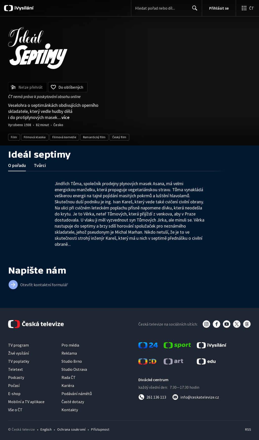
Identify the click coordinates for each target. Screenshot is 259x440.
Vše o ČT (15, 409)
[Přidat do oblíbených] (68, 87)
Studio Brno (71, 361)
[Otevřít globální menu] (247, 8)
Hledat (193, 10)
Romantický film (94, 137)
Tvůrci (40, 165)
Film (14, 137)
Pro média (70, 345)
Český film (119, 137)
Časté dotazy (72, 401)
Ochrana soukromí (71, 429)
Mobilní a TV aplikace (26, 401)
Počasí (13, 385)
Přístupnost (100, 429)
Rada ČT (68, 377)
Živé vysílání (18, 353)
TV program (18, 345)
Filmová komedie (64, 137)
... (64, 117)
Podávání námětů (76, 393)
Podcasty (16, 377)
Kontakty (69, 409)
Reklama (69, 353)
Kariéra (67, 385)
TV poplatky (18, 361)
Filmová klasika (35, 137)
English (45, 429)
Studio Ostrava (74, 369)
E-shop (14, 393)
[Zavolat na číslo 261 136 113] (152, 397)
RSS (248, 429)
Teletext (15, 369)
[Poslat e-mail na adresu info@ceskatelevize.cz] (195, 397)
